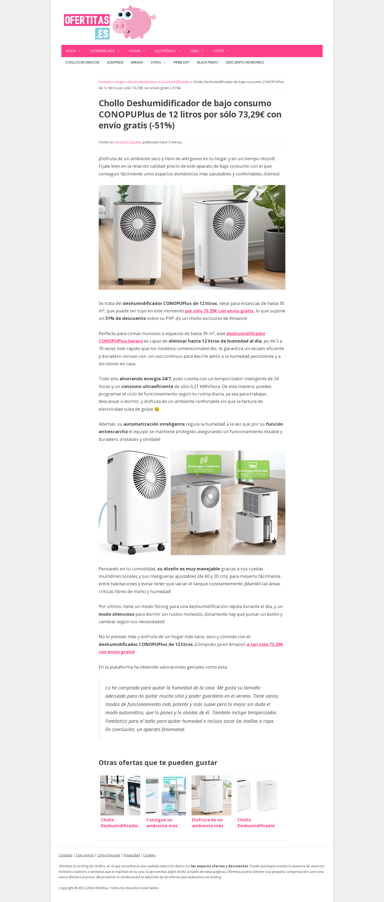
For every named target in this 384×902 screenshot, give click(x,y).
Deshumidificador (175, 81)
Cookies (149, 855)
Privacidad (132, 855)
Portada (105, 81)
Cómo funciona (108, 855)
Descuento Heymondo (245, 62)
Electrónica (170, 51)
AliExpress (115, 62)
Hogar (139, 51)
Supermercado (107, 51)
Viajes (199, 51)
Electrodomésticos (143, 81)
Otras (160, 62)
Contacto (66, 855)
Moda (76, 51)
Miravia (137, 62)
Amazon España (128, 142)
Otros (223, 51)
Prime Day (182, 62)
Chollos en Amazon (82, 62)
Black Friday (207, 62)
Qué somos (85, 855)
